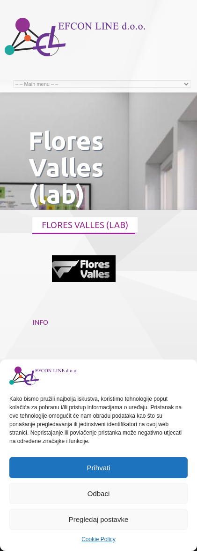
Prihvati (98, 468)
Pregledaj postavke (99, 519)
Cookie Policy (98, 539)
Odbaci (99, 493)
